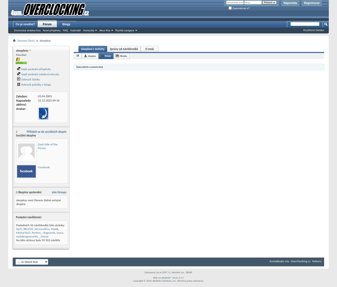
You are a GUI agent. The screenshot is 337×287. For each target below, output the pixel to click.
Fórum (47, 24)
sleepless (92, 56)
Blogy (66, 24)
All (77, 55)
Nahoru (317, 261)
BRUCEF (28, 229)
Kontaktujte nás (279, 261)
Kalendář (75, 30)
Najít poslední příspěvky (34, 69)
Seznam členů (26, 40)
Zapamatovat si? (239, 8)
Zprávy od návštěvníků (124, 49)
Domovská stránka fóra (27, 30)
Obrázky (123, 56)
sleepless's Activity (93, 49)
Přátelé (108, 56)
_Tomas (43, 236)
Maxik (54, 229)
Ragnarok (49, 232)
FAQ (65, 30)
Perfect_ (37, 232)
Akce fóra (104, 30)
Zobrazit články (28, 79)
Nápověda (290, 3)
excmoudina (41, 229)
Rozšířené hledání (313, 30)
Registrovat (311, 3)
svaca (60, 232)
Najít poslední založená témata (38, 74)
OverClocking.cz (300, 261)
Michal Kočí (23, 232)
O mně (149, 49)
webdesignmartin (27, 236)
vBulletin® (166, 277)
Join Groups (59, 192)
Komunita (88, 30)
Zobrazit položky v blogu (34, 84)
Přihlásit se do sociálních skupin (46, 131)
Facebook (44, 167)
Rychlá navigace (124, 30)
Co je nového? (25, 24)
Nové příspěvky (52, 30)
